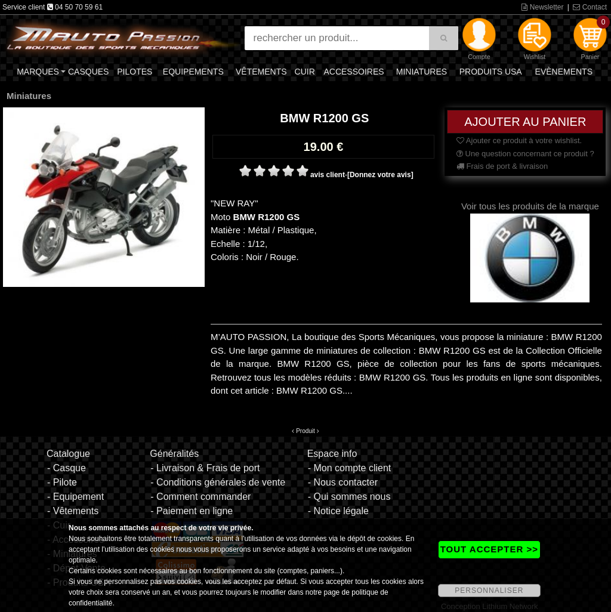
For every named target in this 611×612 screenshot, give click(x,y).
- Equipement (75, 497)
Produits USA (490, 71)
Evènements (564, 71)
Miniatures (421, 71)
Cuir (305, 71)
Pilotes (134, 71)
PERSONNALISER (489, 590)
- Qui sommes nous (349, 497)
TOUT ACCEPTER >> (489, 549)
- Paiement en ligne (191, 511)
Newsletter (542, 7)
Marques (38, 71)
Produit (305, 431)
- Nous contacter (343, 482)
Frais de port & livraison (502, 166)
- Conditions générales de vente (217, 482)
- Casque (66, 468)
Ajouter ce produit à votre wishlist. (519, 140)
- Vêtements (72, 511)
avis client (327, 175)
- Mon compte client (349, 468)
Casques (88, 71)
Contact (590, 7)
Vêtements (261, 71)
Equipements (193, 71)
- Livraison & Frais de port (205, 468)
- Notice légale (338, 511)
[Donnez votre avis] (380, 175)
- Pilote (62, 482)
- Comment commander (200, 497)
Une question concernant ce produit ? (525, 153)
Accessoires (353, 71)
